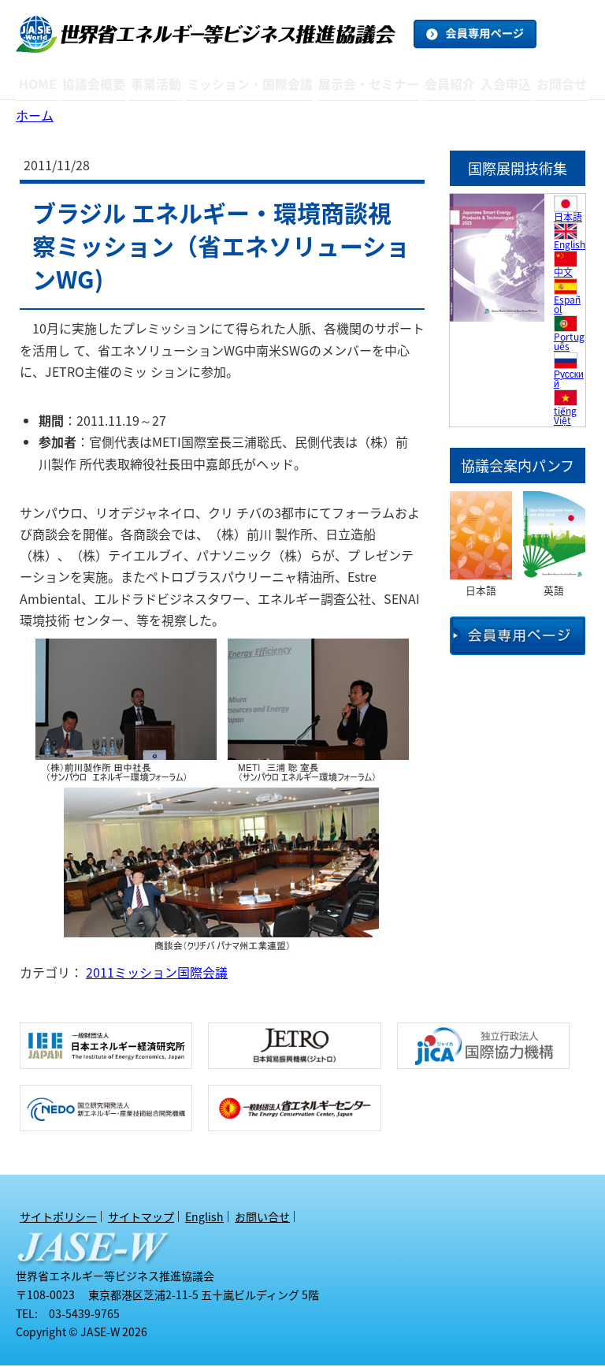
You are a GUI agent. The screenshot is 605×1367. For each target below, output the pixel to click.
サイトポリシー (58, 1218)
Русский (569, 380)
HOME (40, 84)
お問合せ (560, 84)
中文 (563, 273)
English (569, 246)
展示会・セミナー (365, 84)
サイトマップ (141, 1218)
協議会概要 (97, 84)
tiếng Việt (565, 417)
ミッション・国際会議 (252, 84)
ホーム (35, 116)
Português (569, 343)
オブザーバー (458, 104)
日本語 (568, 218)
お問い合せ (262, 1218)
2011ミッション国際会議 (157, 973)
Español (567, 306)
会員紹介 (445, 84)
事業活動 (161, 84)
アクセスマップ (111, 102)
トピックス (169, 102)
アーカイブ (251, 107)
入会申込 (503, 84)
